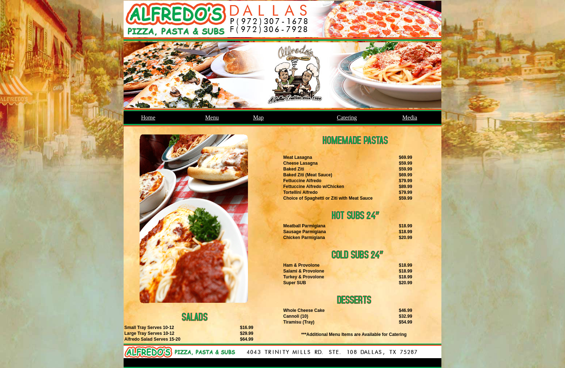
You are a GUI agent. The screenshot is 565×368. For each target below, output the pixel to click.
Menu (212, 117)
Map (258, 117)
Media (409, 117)
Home (148, 117)
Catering (347, 117)
